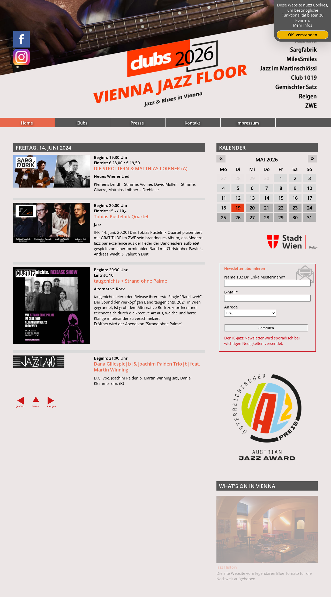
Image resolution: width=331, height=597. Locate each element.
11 (223, 198)
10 (309, 188)
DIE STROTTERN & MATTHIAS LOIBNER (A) (140, 168)
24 (309, 208)
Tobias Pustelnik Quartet (121, 219)
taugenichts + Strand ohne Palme (130, 283)
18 (223, 208)
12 (237, 198)
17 (309, 198)
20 (252, 208)
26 (237, 217)
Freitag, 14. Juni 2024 (43, 147)
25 (223, 217)
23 (295, 208)
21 (266, 208)
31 (309, 217)
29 (252, 178)
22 (280, 208)
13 (252, 198)
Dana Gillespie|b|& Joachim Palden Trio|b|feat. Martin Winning (147, 369)
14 (266, 198)
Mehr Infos (302, 25)
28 (237, 178)
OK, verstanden (302, 34)
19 (237, 208)
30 (266, 178)
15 (280, 198)
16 (295, 198)
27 (223, 178)
